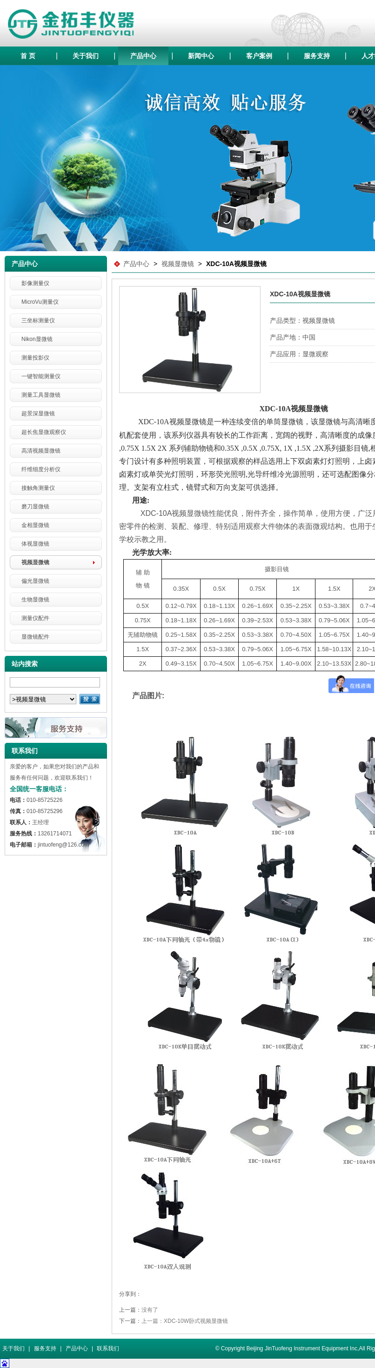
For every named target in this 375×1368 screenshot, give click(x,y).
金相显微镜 (35, 525)
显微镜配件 (35, 637)
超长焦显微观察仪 (43, 432)
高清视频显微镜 (40, 450)
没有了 (149, 1310)
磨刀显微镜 (35, 506)
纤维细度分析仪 (40, 469)
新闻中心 (201, 56)
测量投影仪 (35, 357)
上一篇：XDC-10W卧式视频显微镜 (184, 1321)
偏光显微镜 (35, 581)
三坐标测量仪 (38, 320)
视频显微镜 (35, 562)
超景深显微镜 (38, 413)
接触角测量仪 (38, 488)
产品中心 (143, 56)
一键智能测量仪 (40, 376)
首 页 (27, 56)
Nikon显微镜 (37, 339)
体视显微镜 (35, 544)
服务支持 (317, 56)
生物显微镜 (35, 599)
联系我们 (108, 1348)
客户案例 (259, 56)
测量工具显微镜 (40, 395)
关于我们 (86, 56)
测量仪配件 (35, 618)
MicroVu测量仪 (40, 302)
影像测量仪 (35, 283)
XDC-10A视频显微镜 (236, 263)
